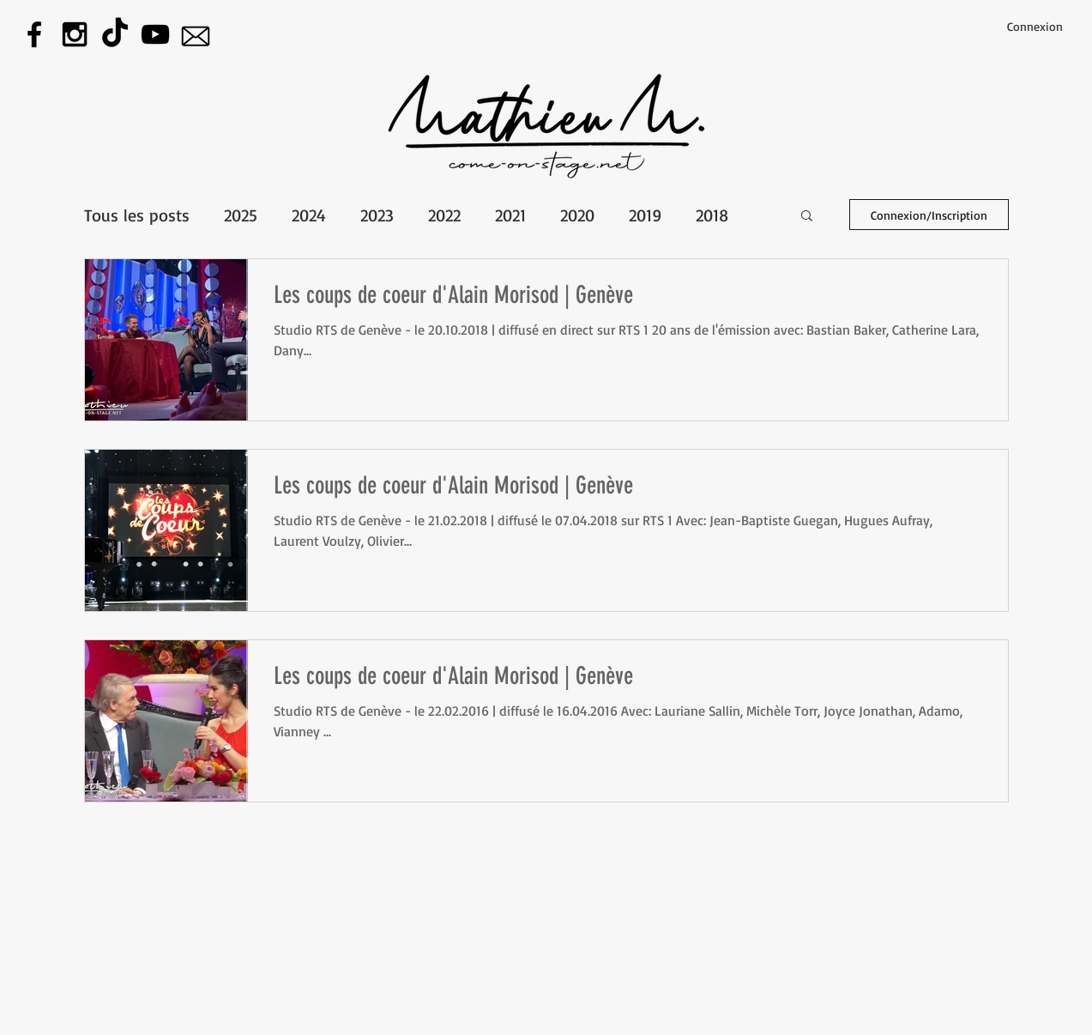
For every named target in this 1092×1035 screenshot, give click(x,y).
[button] (807, 217)
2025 (240, 215)
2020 (577, 215)
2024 (309, 215)
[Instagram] (74, 34)
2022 (444, 215)
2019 (645, 215)
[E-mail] (195, 34)
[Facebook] (34, 34)
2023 (377, 215)
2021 (510, 215)
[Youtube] (155, 34)
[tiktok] (115, 34)
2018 (712, 215)
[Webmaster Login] (926, 1025)
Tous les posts (137, 215)
